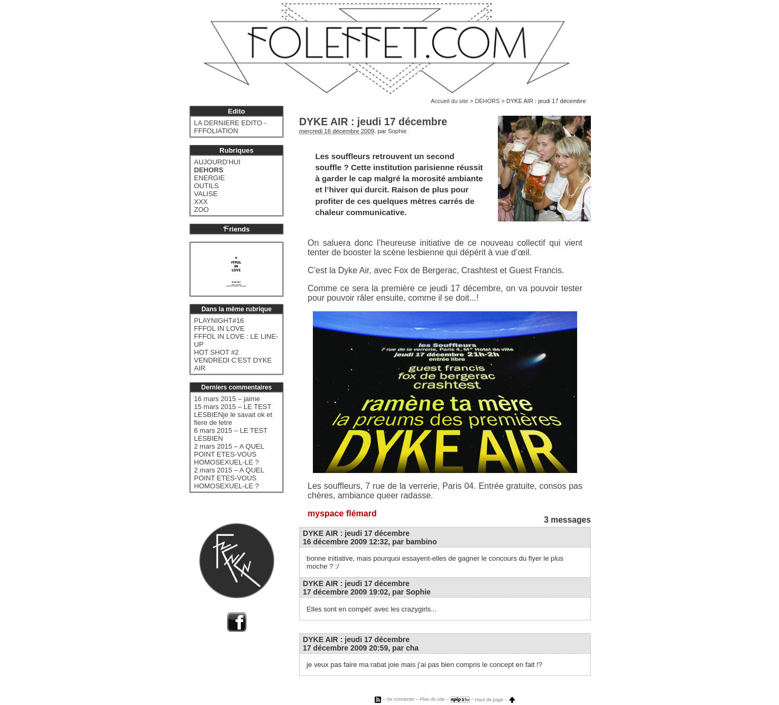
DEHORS (487, 101)
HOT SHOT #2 (216, 352)
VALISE (206, 194)
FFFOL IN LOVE (219, 328)
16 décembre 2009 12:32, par (370, 541)
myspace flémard (342, 513)
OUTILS (206, 186)
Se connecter (400, 699)
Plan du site (432, 699)
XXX (201, 202)
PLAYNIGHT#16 (219, 320)
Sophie (397, 131)
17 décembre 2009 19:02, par (367, 592)
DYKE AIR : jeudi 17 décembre (356, 533)
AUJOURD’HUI (217, 162)
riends (236, 229)
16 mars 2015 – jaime (227, 399)
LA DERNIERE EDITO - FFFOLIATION (230, 127)
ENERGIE (209, 178)
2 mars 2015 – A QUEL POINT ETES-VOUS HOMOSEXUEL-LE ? (229, 454)
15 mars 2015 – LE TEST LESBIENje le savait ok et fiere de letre (233, 414)
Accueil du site (449, 101)
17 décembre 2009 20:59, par (361, 648)
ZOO (201, 210)
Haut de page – (495, 699)
